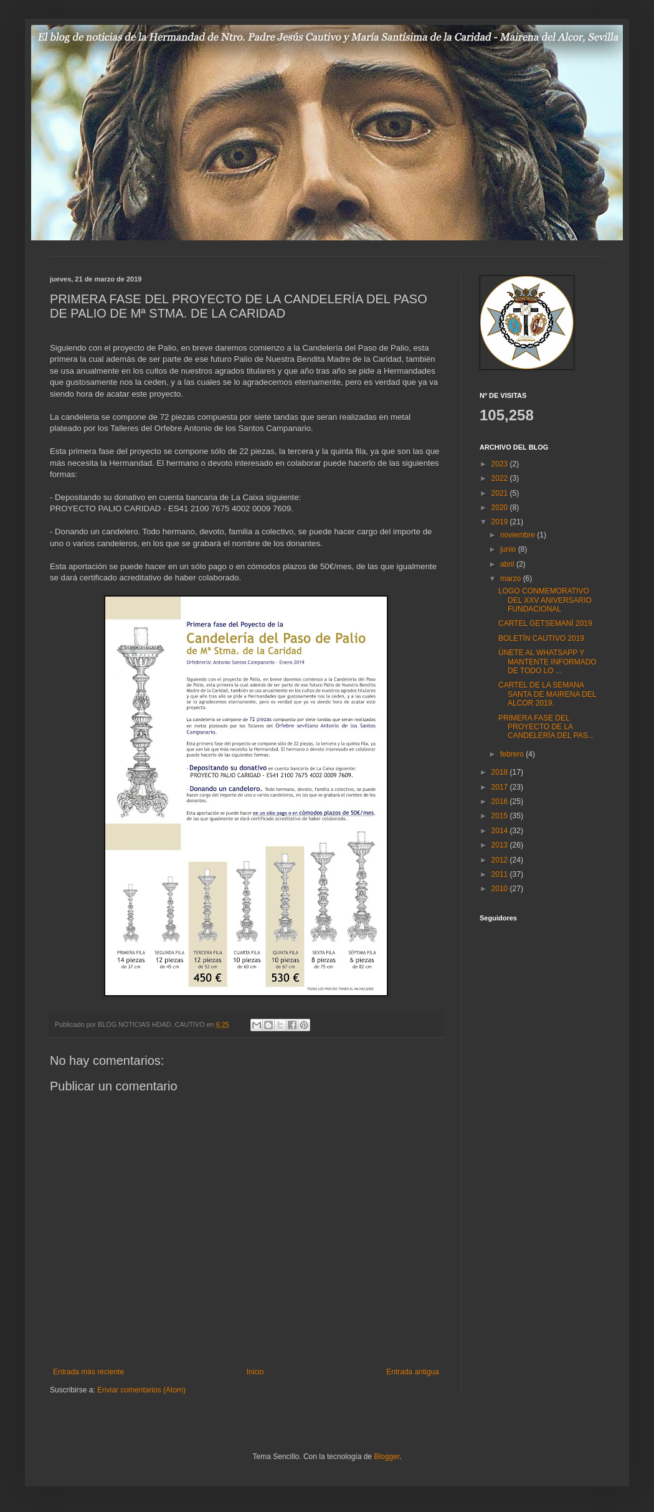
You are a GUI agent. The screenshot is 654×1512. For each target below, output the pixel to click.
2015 (500, 815)
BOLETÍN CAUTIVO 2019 (541, 638)
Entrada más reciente (88, 1372)
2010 (500, 888)
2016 (500, 801)
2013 (500, 845)
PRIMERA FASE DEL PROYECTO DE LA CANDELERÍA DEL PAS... (546, 727)
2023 (500, 464)
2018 (500, 772)
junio (509, 549)
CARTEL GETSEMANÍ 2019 (545, 623)
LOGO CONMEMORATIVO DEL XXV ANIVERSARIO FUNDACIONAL (545, 600)
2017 (500, 787)
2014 (500, 830)
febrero (513, 754)
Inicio (255, 1372)
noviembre (518, 535)
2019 (500, 521)
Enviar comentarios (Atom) (141, 1390)
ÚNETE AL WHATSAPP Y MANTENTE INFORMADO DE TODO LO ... (547, 661)
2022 (500, 478)
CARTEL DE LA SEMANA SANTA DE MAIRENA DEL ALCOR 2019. (547, 694)
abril (508, 564)
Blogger (386, 1456)
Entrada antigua (412, 1372)
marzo (511, 578)
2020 (500, 507)
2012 (500, 860)
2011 (500, 874)
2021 (500, 493)
